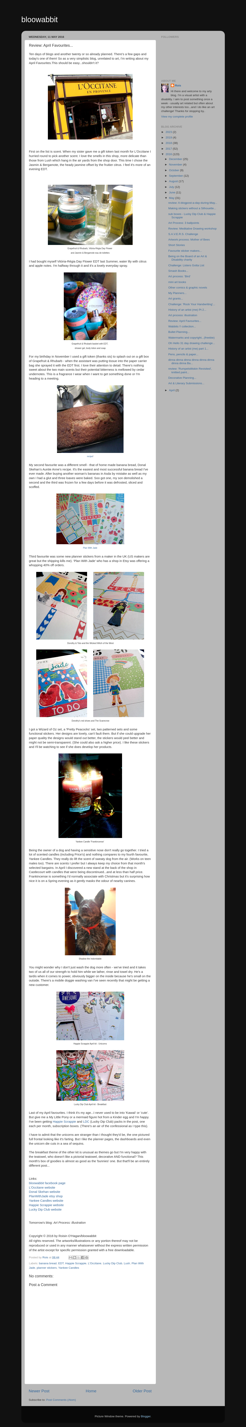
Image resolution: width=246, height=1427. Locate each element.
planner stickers (47, 1267)
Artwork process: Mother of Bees (189, 239)
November (176, 164)
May (172, 198)
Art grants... (175, 298)
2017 (169, 148)
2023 (169, 132)
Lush (127, 1263)
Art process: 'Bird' (179, 276)
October (174, 170)
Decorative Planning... (182, 377)
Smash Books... (178, 270)
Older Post (142, 1391)
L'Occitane (94, 1263)
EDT (61, 1263)
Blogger (146, 1416)
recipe (90, 456)
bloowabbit (39, 19)
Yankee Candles (68, 1267)
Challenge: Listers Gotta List (186, 265)
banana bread (48, 1263)
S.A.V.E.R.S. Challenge (183, 234)
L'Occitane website (42, 1187)
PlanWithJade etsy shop (46, 1196)
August (174, 181)
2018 (169, 143)
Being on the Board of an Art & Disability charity (187, 258)
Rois (178, 85)
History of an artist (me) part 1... (188, 348)
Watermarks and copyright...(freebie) (191, 337)
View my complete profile (177, 116)
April (172, 390)
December (176, 159)
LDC (86, 1121)
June (172, 192)
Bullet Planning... (179, 332)
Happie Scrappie (64, 1121)
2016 (169, 154)
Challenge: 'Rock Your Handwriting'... (191, 304)
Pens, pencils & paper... (183, 354)
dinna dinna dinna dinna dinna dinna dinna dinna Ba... (191, 361)
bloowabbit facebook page (47, 1183)
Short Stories (176, 245)
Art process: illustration (182, 315)
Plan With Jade (90, 548)
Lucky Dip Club (112, 1263)
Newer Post (39, 1391)
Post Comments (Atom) (61, 1399)
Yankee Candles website (46, 1200)
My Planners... (177, 293)
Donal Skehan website (44, 1191)
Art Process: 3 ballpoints (183, 222)
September (176, 175)
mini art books (177, 282)
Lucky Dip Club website (45, 1209)
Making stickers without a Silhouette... (192, 208)
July (172, 187)
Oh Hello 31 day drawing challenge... (191, 343)
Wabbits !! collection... (182, 326)
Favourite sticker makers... (185, 250)
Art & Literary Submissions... (186, 383)
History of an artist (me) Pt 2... (187, 309)
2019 (169, 137)
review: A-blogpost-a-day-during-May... (192, 202)
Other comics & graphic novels (187, 287)
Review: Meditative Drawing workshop (192, 228)
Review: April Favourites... (184, 321)
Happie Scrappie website (46, 1205)
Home (91, 1391)
